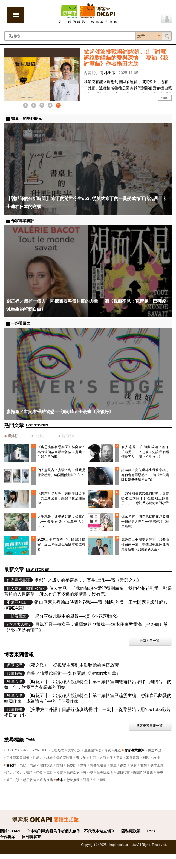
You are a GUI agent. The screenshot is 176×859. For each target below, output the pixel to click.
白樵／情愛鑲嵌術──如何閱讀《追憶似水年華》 (74, 673)
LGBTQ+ (12, 750)
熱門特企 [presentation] (68, 436)
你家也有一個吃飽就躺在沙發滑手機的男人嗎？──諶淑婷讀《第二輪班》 (145, 521)
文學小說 (74, 750)
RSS (151, 831)
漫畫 (59, 772)
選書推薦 (46, 780)
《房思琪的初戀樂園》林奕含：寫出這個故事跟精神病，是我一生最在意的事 (61, 452)
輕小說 (88, 772)
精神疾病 (73, 772)
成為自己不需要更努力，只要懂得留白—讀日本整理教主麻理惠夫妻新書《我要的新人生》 (145, 544)
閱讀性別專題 (143, 772)
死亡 (117, 750)
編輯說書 (123, 772)
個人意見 (116, 758)
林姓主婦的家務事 (59, 758)
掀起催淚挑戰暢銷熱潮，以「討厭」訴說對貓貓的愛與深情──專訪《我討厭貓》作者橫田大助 (127, 58)
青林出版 (108, 73)
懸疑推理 (73, 780)
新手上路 (157, 765)
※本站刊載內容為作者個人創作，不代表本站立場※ (71, 831)
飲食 (133, 765)
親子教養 (29, 780)
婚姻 (59, 765)
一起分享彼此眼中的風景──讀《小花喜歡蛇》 (75, 616)
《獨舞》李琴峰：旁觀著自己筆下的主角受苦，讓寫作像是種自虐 (61, 498)
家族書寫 (132, 758)
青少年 (81, 758)
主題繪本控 (92, 750)
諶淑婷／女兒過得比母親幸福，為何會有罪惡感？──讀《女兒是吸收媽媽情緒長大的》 (145, 475)
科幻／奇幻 (98, 758)
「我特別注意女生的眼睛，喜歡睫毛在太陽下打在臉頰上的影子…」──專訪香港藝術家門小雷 (145, 498)
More (164, 97)
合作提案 (7, 837)
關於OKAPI (10, 831)
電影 (49, 772)
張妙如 (71, 765)
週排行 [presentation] (13, 436)
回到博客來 (31, 837)
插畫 (113, 765)
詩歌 (39, 772)
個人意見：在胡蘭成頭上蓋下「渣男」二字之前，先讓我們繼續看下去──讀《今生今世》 (145, 452)
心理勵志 (57, 750)
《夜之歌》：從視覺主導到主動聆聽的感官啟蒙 (73, 665)
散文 (123, 765)
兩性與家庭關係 (17, 758)
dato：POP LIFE (35, 750)
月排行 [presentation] (40, 436)
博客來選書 (98, 765)
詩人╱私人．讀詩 (19, 772)
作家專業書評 (134, 750)
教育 (83, 765)
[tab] (11, 436)
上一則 (9, 78)
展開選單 (15, 15)
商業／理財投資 (41, 765)
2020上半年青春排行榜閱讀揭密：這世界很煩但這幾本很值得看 (61, 544)
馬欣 (23, 765)
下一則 (74, 78)
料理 (146, 758)
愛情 (143, 765)
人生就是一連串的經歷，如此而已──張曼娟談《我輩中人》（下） (61, 521)
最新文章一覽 (149, 641)
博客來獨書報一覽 (149, 726)
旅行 (156, 758)
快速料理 (154, 750)
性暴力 (38, 758)
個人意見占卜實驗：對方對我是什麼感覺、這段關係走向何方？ (61, 472)
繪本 (59, 780)
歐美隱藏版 (105, 772)
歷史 (160, 772)
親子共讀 (12, 780)
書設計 (11, 765)
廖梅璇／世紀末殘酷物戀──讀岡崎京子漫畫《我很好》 (59, 411)
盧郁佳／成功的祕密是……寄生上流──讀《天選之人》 (88, 580)
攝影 (103, 780)
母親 (107, 750)
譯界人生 (89, 780)
